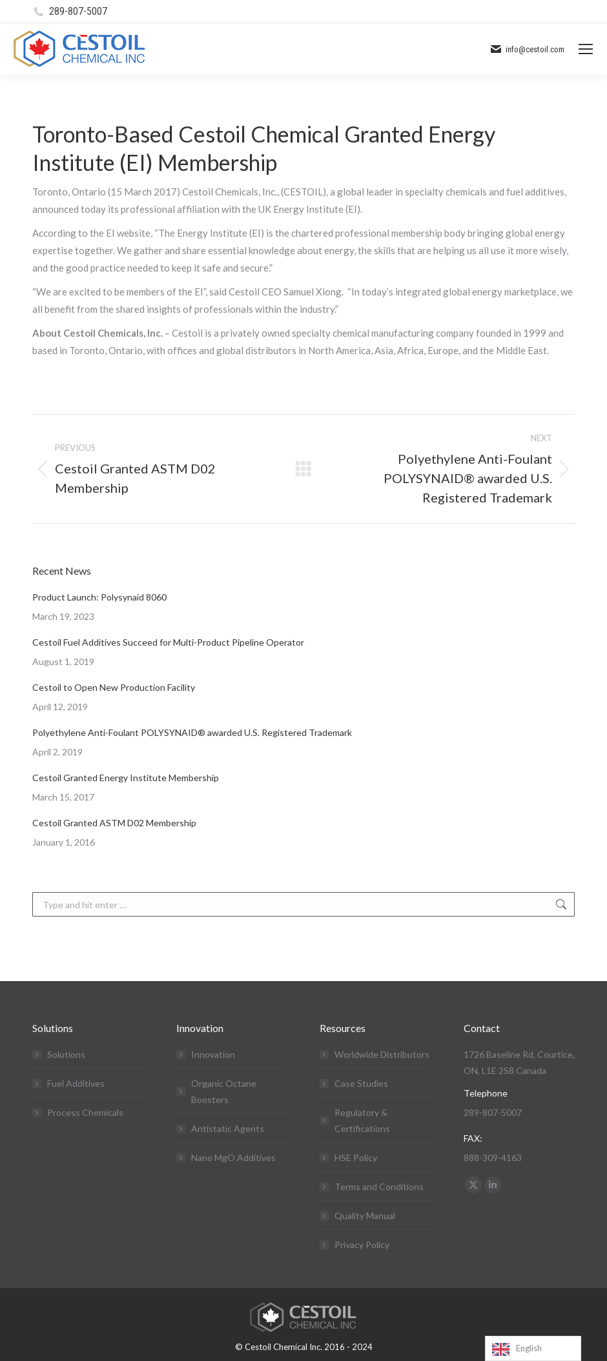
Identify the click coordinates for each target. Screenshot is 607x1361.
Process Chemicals (85, 1112)
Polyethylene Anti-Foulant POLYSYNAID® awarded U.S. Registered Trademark (192, 732)
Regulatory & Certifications (362, 1120)
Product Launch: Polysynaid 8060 (99, 596)
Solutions (66, 1054)
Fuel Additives (76, 1083)
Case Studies (361, 1083)
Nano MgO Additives (233, 1157)
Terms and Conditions (379, 1186)
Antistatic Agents (227, 1128)
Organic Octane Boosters (223, 1091)
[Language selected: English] (533, 1348)
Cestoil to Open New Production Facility (113, 687)
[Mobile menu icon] (585, 49)
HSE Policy (355, 1157)
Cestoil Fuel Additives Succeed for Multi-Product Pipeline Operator (168, 642)
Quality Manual (364, 1215)
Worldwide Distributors (381, 1054)
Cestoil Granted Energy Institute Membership (125, 777)
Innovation (213, 1054)
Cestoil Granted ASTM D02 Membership (114, 822)
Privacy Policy (361, 1244)
